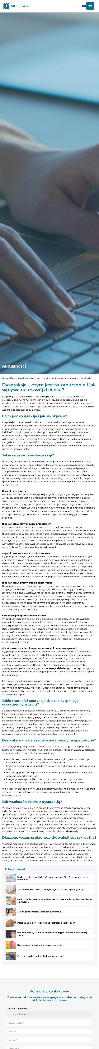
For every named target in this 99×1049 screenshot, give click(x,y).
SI (34, 779)
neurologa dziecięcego (58, 668)
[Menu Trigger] (90, 6)
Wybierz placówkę (17, 1008)
